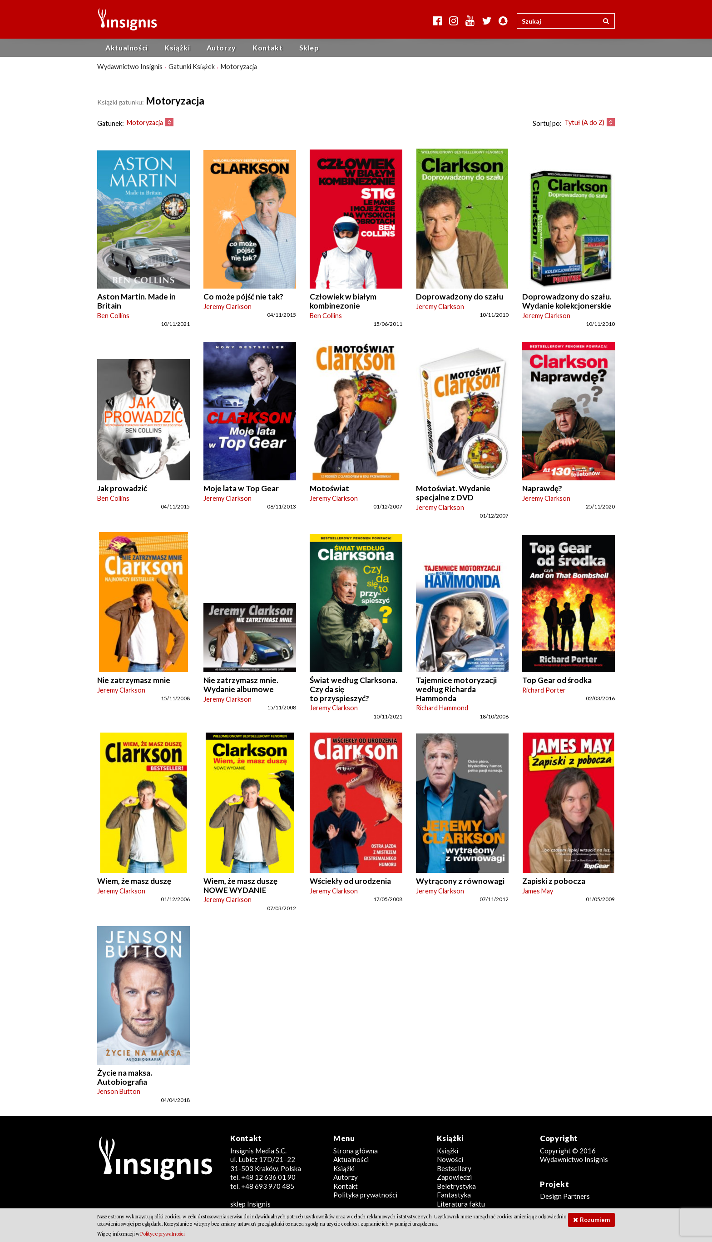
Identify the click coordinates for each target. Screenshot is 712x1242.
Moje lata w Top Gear (241, 488)
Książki (177, 47)
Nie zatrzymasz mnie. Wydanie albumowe (240, 684)
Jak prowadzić (122, 488)
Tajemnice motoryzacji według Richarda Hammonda (456, 689)
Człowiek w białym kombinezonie (343, 301)
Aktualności (126, 47)
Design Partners (565, 1196)
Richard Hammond (442, 708)
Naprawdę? (542, 488)
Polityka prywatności (365, 1195)
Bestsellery (454, 1168)
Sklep (309, 47)
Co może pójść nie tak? (243, 296)
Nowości (450, 1159)
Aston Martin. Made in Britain (136, 301)
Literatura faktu (461, 1204)
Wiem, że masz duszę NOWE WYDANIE (240, 885)
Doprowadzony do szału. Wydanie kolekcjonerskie (567, 301)
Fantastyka (454, 1195)
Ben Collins (113, 315)
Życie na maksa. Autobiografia (124, 1077)
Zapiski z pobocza (553, 881)
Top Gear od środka (557, 680)
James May (537, 891)
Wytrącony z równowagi (460, 881)
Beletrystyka (456, 1186)
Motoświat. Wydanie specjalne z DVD (453, 493)
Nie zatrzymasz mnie (133, 680)
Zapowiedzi (454, 1177)
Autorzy (221, 47)
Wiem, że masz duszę (134, 881)
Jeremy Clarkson (227, 306)
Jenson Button (118, 1091)
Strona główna (355, 1151)
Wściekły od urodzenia (350, 881)
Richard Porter (544, 690)
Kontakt (267, 47)
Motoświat (329, 488)
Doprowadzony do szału (460, 296)
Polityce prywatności (162, 1234)
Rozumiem (595, 1219)
